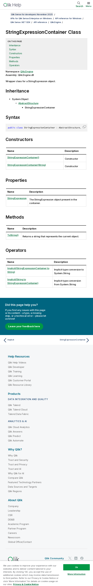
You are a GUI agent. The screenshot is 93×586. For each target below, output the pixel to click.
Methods (13, 61)
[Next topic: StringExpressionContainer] (69, 340)
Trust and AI (14, 469)
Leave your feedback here (24, 326)
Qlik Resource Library (20, 384)
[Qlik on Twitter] (70, 558)
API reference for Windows (68, 18)
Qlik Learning (15, 376)
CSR (10, 515)
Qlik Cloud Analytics (19, 427)
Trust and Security (18, 460)
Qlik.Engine (55, 22)
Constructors (15, 53)
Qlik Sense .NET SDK (20, 22)
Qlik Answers (15, 431)
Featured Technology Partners (24, 482)
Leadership (14, 510)
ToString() (13, 235)
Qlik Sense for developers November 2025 (32, 14)
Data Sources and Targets (22, 486)
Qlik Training (14, 371)
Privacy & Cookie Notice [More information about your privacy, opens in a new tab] (26, 584)
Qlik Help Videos (17, 362)
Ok (76, 567)
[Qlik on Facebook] (82, 558)
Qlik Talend (14, 405)
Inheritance (14, 45)
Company (13, 506)
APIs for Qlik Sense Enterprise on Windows (31, 18)
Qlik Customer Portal (19, 380)
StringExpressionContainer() (23, 157)
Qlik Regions (15, 491)
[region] (46, 573)
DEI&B (11, 519)
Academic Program (18, 524)
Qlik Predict (14, 436)
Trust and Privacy (17, 464)
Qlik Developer (16, 367)
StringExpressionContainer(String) (26, 164)
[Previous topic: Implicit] (24, 340)
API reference (40, 22)
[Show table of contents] (6, 14)
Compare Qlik (15, 477)
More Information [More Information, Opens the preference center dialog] (76, 574)
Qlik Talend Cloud (17, 409)
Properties (14, 57)
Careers (12, 533)
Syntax (12, 49)
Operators (14, 65)
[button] (84, 126)
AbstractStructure (28, 103)
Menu (88, 6)
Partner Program (17, 528)
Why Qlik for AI (16, 473)
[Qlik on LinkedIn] (75, 558)
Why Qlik (13, 455)
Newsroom (14, 537)
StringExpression (17, 198)
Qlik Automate (16, 440)
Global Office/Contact (20, 542)
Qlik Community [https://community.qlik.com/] (54, 558)
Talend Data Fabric (18, 414)
